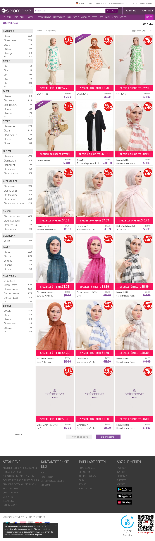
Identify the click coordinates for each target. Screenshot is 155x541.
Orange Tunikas (83, 93)
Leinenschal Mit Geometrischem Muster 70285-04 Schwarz (125, 295)
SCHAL (82, 480)
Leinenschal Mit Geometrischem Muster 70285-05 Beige (86, 229)
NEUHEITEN (7, 17)
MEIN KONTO (131, 11)
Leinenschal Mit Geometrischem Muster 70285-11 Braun (125, 362)
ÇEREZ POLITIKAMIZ (11, 492)
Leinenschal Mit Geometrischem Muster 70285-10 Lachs (125, 428)
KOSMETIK (123, 17)
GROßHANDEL (46, 485)
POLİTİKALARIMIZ (10, 505)
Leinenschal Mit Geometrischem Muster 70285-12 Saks (86, 362)
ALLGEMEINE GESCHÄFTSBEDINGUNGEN (20, 468)
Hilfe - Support (47, 476)
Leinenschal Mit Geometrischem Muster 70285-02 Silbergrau (46, 229)
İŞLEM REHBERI (9, 501)
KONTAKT (45, 472)
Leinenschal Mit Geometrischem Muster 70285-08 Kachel (125, 163)
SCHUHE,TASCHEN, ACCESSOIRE (78, 17)
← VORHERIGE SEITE (79, 437)
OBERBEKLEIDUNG (44, 17)
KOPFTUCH (32, 17)
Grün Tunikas (42, 93)
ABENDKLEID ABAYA (87, 476)
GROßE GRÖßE (59, 17)
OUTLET (149, 17)
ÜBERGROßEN (84, 472)
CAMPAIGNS (8, 496)
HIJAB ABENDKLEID (87, 468)
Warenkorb (147, 11)
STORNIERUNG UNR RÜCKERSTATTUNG (19, 476)
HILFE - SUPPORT (146, 3)
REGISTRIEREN (100, 3)
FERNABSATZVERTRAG (12, 472)
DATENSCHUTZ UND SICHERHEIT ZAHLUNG (21, 480)
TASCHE (82, 484)
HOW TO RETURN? (10, 488)
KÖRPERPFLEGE (85, 488)
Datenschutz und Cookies (20, 535)
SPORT (94, 17)
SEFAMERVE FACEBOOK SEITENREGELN (19, 484)
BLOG (135, 3)
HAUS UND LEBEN (111, 17)
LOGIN (90, 3)
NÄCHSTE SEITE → (108, 437)
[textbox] (67, 10)
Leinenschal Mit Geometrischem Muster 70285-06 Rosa (86, 428)
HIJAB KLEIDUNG (20, 17)
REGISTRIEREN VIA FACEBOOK (119, 3)
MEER (101, 17)
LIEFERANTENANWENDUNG (52, 481)
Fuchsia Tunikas (43, 160)
